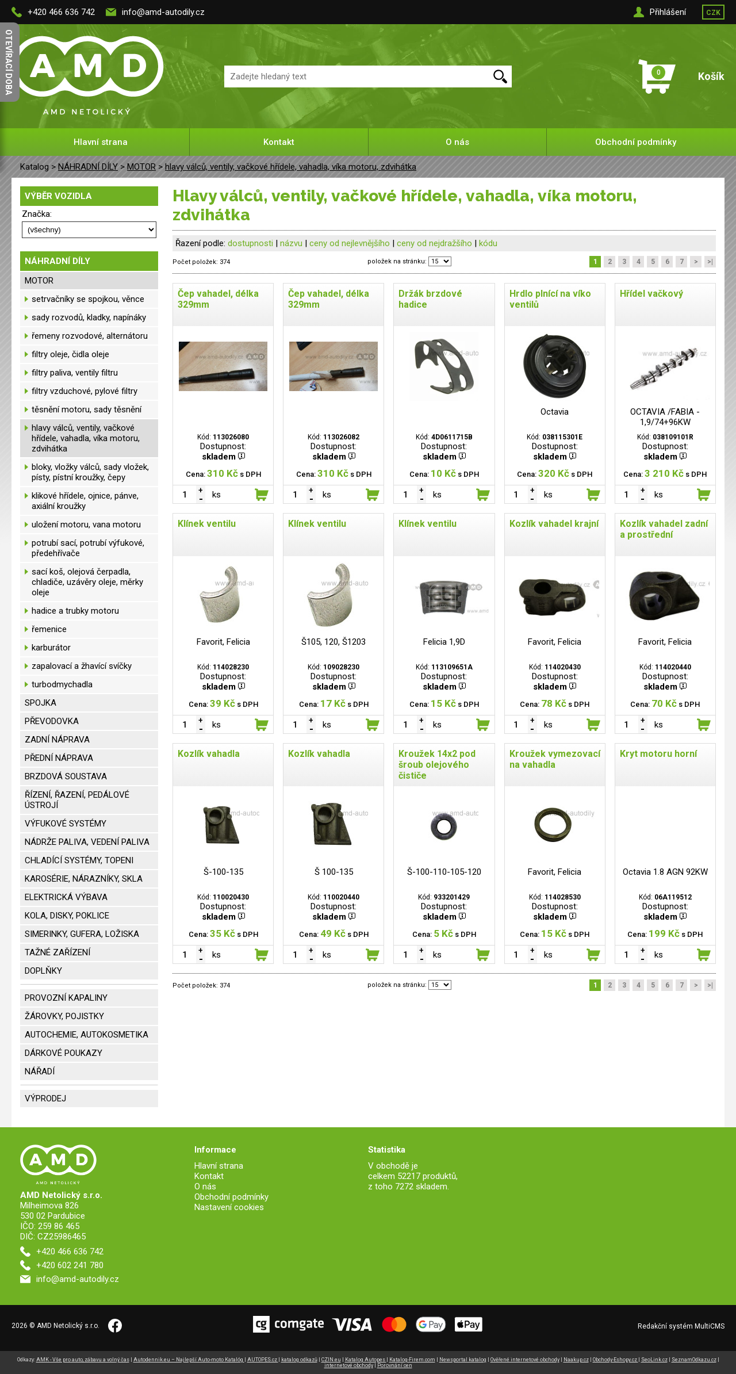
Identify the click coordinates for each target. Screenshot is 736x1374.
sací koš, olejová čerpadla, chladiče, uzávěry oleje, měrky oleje (87, 582)
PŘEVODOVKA (52, 721)
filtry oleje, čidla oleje (70, 354)
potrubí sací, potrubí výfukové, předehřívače (88, 548)
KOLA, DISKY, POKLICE (67, 915)
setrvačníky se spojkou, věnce (88, 299)
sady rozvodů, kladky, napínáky (89, 317)
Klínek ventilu (207, 523)
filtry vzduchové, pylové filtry (84, 391)
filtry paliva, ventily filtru (75, 373)
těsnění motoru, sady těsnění (86, 409)
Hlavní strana (101, 142)
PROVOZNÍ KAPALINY (66, 998)
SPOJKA (40, 703)
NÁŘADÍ (40, 1071)
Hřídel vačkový (651, 293)
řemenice (49, 629)
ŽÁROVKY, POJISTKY (64, 1016)
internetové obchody (348, 1365)
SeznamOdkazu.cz (694, 1359)
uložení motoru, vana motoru (86, 524)
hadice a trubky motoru (75, 611)
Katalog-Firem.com (412, 1359)
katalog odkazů (299, 1359)
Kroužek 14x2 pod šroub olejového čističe (437, 764)
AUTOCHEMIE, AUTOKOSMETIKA (86, 1034)
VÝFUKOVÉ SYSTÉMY (65, 823)
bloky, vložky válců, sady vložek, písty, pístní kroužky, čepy (90, 472)
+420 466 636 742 (61, 12)
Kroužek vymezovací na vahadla (554, 759)
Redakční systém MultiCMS (681, 1326)
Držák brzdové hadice (430, 299)
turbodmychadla (62, 684)
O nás (457, 142)
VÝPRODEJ (45, 1098)
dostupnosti (250, 243)
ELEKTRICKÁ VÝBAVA (66, 897)
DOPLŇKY (43, 971)
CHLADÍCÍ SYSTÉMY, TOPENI (79, 860)
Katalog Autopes (365, 1359)
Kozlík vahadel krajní (554, 523)
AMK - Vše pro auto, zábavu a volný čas (82, 1359)
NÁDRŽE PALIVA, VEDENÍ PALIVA (87, 842)
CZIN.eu (331, 1359)
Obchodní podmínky (635, 142)
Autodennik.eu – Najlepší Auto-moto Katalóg (188, 1359)
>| (710, 262)
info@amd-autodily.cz (163, 12)
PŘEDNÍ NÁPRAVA (59, 758)
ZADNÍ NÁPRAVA (57, 739)
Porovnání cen (394, 1365)
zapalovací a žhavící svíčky (82, 666)
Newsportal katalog (462, 1359)
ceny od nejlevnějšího (349, 243)
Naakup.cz (576, 1359)
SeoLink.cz (654, 1359)
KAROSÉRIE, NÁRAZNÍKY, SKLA (84, 879)
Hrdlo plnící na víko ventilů (550, 299)
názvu (291, 243)
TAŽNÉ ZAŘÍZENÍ (57, 952)
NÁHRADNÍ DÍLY (88, 167)
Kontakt (278, 142)
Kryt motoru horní (658, 753)
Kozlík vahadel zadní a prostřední (664, 529)
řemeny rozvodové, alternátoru (90, 336)
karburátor (51, 647)
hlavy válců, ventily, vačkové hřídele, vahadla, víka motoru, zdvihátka (290, 167)
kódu (488, 243)
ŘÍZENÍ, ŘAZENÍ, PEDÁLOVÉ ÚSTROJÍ (77, 800)
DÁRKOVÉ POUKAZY (63, 1053)
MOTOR (141, 167)
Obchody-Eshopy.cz (615, 1359)
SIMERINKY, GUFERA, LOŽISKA (82, 934)
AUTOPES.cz (262, 1359)
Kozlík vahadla (209, 753)
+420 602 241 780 (69, 1265)
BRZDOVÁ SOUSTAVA (66, 776)
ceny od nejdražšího (434, 243)
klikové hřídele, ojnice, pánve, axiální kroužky (85, 501)
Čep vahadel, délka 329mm (218, 299)
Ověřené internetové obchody (524, 1359)
